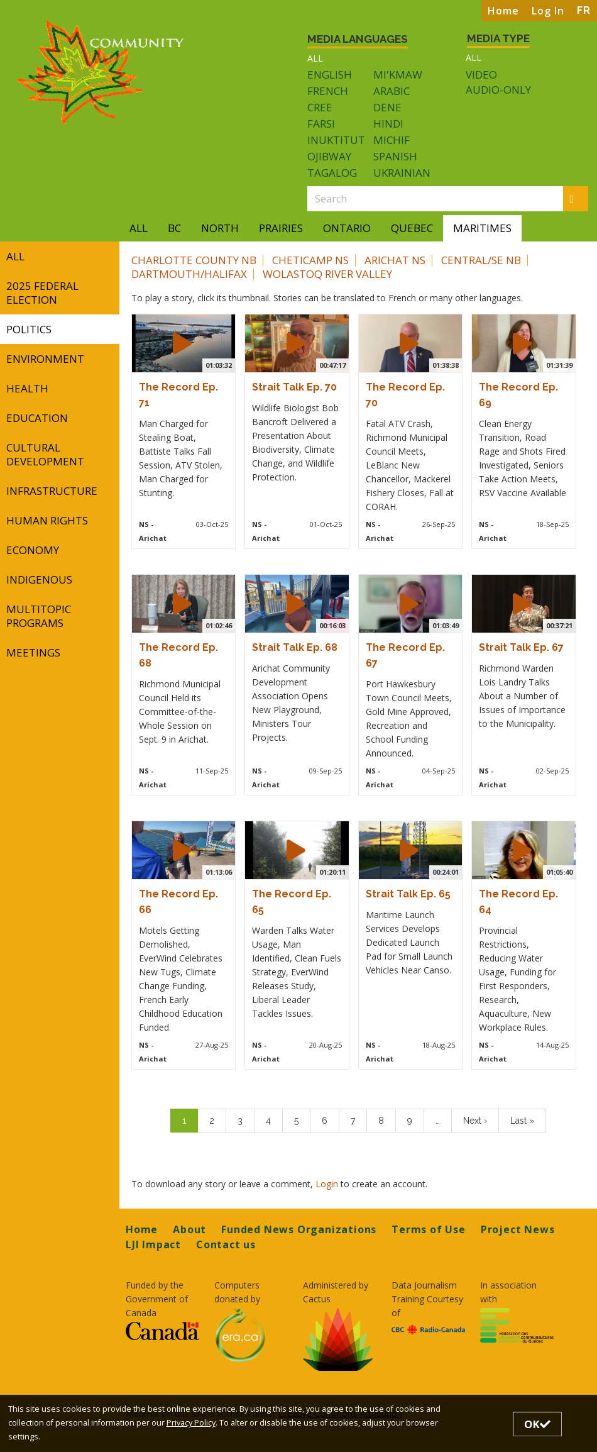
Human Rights (47, 520)
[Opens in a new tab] (162, 1330)
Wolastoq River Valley (327, 274)
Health (27, 388)
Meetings (33, 652)
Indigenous (39, 579)
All (315, 58)
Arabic (391, 91)
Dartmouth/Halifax (189, 274)
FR (584, 10)
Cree (319, 107)
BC (174, 228)
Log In (548, 11)
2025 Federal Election (42, 293)
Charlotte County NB (193, 260)
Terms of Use (429, 1229)
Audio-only (498, 90)
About (189, 1229)
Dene (387, 107)
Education (37, 418)
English (329, 74)
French (327, 91)
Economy (32, 550)
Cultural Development (45, 454)
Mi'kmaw (397, 74)
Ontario (347, 228)
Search (579, 198)
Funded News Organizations (298, 1229)
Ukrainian (401, 172)
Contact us (226, 1244)
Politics (29, 329)
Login (328, 1184)
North (220, 228)
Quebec (412, 228)
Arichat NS (394, 260)
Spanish (395, 156)
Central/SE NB (481, 260)
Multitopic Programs (38, 616)
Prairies (281, 228)
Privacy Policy (191, 1422)
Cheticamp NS (310, 260)
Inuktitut (336, 140)
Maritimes (482, 228)
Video (481, 75)
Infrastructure (51, 491)
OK (537, 1424)
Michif (391, 140)
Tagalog (332, 172)
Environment (45, 359)
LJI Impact (153, 1244)
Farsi (321, 123)
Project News (518, 1229)
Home (503, 11)
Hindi (388, 123)
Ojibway (329, 156)
